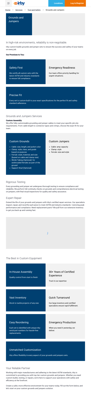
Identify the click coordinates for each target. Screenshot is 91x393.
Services (19, 10)
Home (7, 10)
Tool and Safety (34, 10)
